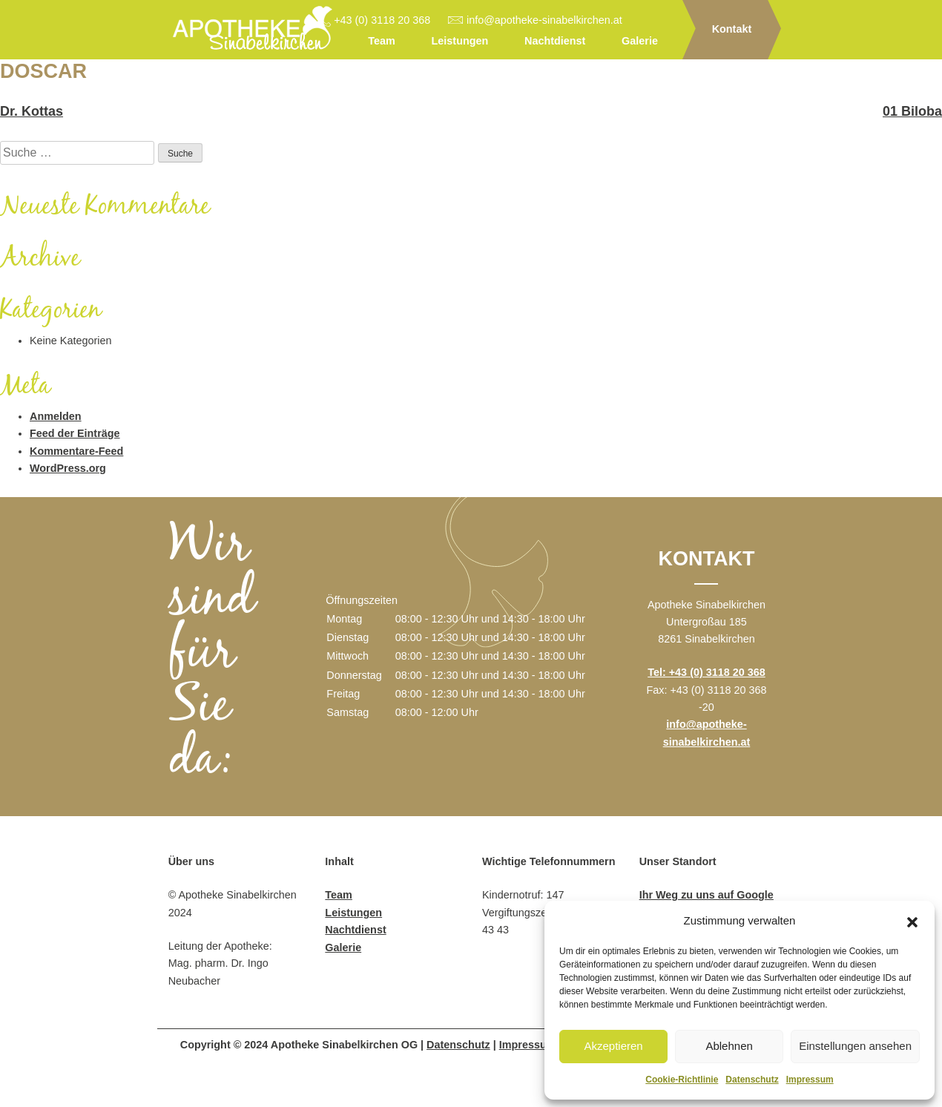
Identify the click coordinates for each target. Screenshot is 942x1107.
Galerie (640, 41)
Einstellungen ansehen (855, 1045)
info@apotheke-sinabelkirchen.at (544, 20)
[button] (912, 920)
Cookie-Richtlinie (681, 1079)
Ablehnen (728, 1045)
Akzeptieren (613, 1045)
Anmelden (56, 416)
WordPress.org (68, 468)
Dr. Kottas (31, 111)
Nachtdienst (554, 41)
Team (381, 41)
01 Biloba (912, 111)
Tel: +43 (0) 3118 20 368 (706, 672)
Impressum (810, 1079)
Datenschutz (751, 1079)
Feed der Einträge (75, 433)
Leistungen (460, 41)
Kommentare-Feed (76, 451)
